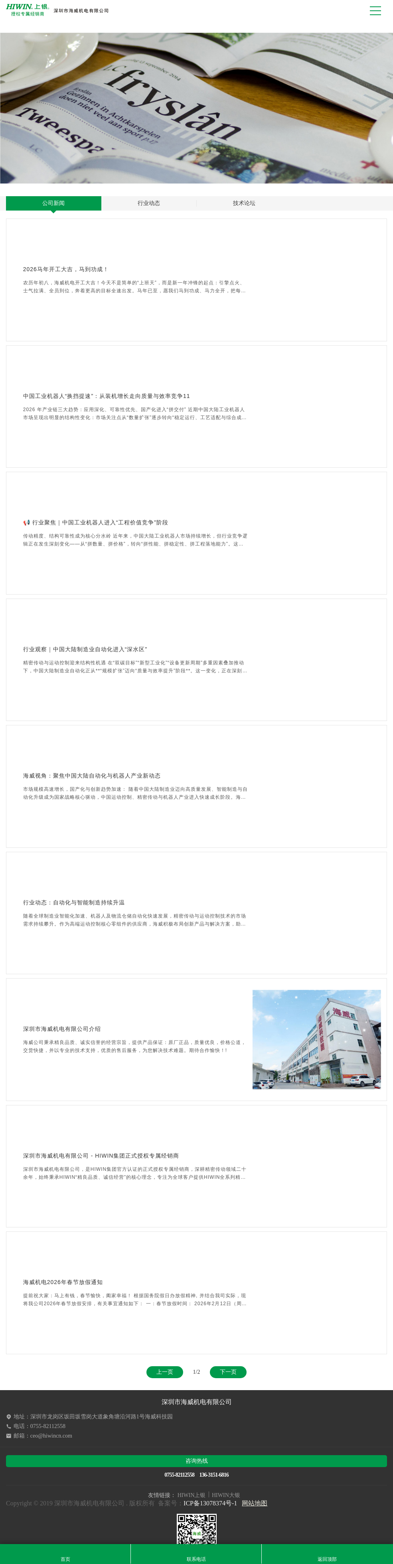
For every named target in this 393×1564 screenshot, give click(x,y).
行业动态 (149, 203)
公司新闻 (53, 203)
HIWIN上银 (192, 1495)
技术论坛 (244, 203)
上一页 (164, 1372)
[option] (196, 108)
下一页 (228, 1372)
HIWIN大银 (226, 1495)
